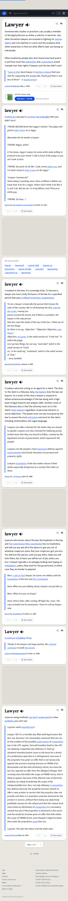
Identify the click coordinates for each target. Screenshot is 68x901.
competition (57, 741)
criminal (52, 644)
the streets (30, 647)
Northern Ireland (43, 72)
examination (48, 297)
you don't (33, 717)
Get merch (56, 86)
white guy (11, 116)
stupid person (30, 79)
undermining (43, 741)
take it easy (19, 130)
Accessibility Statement (11, 886)
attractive (33, 417)
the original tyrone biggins (23, 205)
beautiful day (28, 727)
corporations (47, 62)
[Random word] (52, 13)
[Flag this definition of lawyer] (62, 109)
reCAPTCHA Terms (43, 882)
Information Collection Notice (47, 870)
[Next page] (40, 844)
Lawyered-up (11, 272)
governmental (14, 452)
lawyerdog (52, 269)
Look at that (14, 72)
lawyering (26, 272)
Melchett (16, 86)
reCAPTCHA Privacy (43, 879)
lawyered (19, 265)
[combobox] (31, 13)
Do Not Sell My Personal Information (49, 886)
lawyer (7, 205)
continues (11, 647)
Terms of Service (9, 879)
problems (9, 721)
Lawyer (7, 86)
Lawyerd (39, 269)
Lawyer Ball (33, 265)
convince (31, 116)
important (42, 449)
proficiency (36, 297)
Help (4, 873)
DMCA (4, 882)
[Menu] (64, 13)
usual (35, 821)
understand (44, 717)
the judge (40, 116)
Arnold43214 (17, 614)
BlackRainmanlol (19, 653)
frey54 (15, 835)
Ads (3, 870)
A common (10, 638)
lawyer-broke (25, 269)
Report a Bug (7, 889)
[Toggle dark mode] (59, 13)
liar (30, 638)
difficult (26, 297)
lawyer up (47, 265)
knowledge (21, 463)
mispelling (21, 638)
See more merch (42, 98)
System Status (41, 873)
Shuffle (34, 854)
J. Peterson (17, 476)
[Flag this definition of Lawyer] (61, 24)
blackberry (11, 565)
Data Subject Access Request (47, 876)
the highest (40, 392)
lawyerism (10, 269)
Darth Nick (17, 364)
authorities (30, 62)
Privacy (5, 876)
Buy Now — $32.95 (24, 98)
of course (21, 336)
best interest (18, 410)
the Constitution (17, 544)
